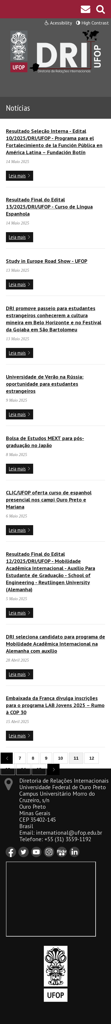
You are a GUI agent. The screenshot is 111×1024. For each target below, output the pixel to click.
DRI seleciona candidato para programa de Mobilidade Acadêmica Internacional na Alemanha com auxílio (55, 643)
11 (76, 758)
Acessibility (58, 23)
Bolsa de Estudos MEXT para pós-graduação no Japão (45, 442)
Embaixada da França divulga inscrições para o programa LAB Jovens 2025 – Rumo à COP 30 (55, 705)
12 (91, 758)
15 (38, 769)
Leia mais (17, 175)
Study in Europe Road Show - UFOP (46, 261)
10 (60, 758)
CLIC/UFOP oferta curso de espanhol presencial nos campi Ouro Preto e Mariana (48, 499)
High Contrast (92, 23)
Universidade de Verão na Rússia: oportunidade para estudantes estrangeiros (44, 383)
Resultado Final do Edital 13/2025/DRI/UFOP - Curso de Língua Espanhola (49, 206)
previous (4, 757)
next (51, 768)
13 (7, 769)
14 (23, 769)
